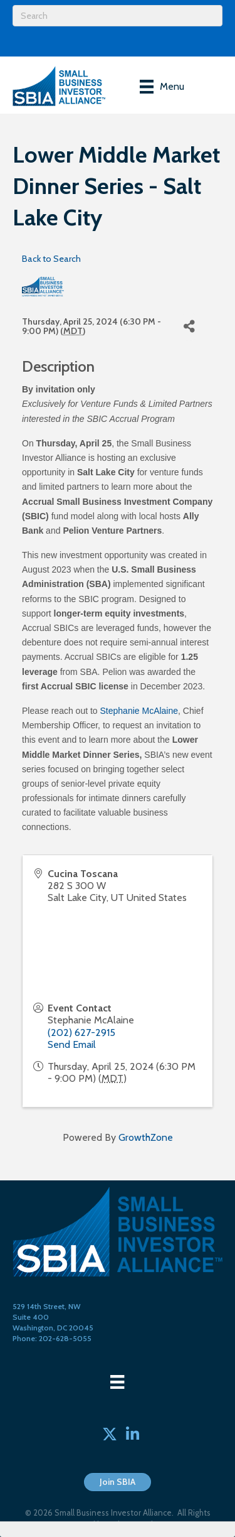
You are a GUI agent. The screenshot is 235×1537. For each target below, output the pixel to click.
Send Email (72, 1044)
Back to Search (51, 258)
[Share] (189, 327)
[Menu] (162, 86)
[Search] (117, 15)
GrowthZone (145, 1137)
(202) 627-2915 (81, 1032)
